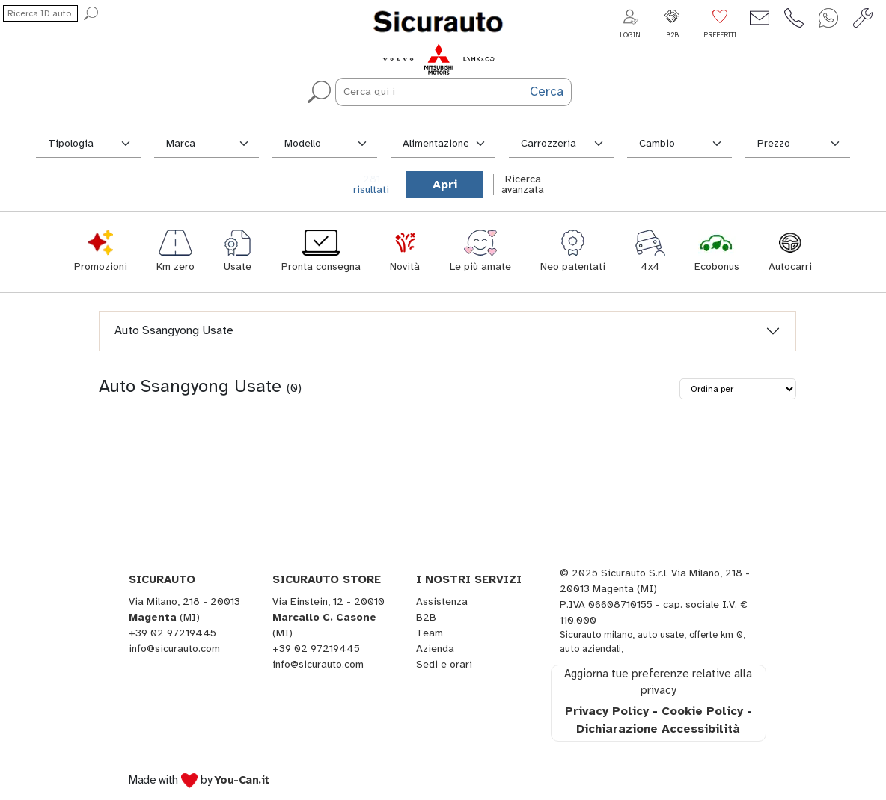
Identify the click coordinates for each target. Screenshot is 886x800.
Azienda (435, 648)
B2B (426, 617)
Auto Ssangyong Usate (173, 330)
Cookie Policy (702, 711)
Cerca (546, 91)
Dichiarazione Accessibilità (658, 728)
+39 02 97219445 (172, 633)
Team (429, 633)
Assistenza (442, 601)
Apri (445, 184)
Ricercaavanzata (522, 184)
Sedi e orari (444, 664)
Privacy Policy (607, 711)
